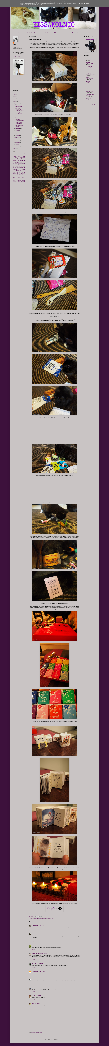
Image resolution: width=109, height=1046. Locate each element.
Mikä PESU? (75, 32)
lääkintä (23, 170)
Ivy (15, 167)
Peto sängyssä (89, 90)
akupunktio (20, 153)
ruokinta (19, 176)
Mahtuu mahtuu (18, 117)
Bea (24, 156)
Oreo (19, 173)
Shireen (19, 177)
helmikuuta (17, 144)
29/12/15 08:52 (40, 963)
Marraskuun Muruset (36, 953)
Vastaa (33, 929)
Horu (14, 167)
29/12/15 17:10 (38, 995)
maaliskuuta (17, 142)
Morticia (23, 172)
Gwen (14, 164)
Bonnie (14, 158)
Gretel (23, 163)
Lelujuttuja (88, 82)
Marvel (18, 172)
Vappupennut (15, 181)
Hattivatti (20, 166)
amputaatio (15, 155)
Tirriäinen (14, 180)
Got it (87, 3)
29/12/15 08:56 (42, 971)
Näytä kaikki (94, 104)
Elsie (18, 160)
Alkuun (13, 32)
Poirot (14, 174)
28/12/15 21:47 (37, 933)
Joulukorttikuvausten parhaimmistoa (19, 123)
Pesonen (87, 77)
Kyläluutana (17, 104)
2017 (15, 98)
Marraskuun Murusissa (34, 41)
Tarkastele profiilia (16, 56)
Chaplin (37, 918)
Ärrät (14, 182)
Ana (33, 978)
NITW (17, 173)
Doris (14, 160)
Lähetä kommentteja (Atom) (36, 1032)
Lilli (50, 918)
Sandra (33, 1003)
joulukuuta (17, 103)
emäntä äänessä (45, 918)
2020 (15, 92)
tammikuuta (17, 146)
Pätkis (20, 174)
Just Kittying (88, 71)
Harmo (14, 166)
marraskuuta (17, 128)
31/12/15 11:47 (38, 1003)
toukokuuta (17, 139)
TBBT (23, 177)
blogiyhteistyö (22, 157)
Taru (33, 933)
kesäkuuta (17, 137)
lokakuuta (17, 130)
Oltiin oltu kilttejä (18, 106)
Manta (14, 172)
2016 (15, 99)
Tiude (33, 945)
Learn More (82, 3)
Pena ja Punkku (35, 971)
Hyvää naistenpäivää (89, 78)
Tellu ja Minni (35, 925)
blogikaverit (33, 918)
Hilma (24, 166)
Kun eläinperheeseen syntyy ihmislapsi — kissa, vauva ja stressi (90, 100)
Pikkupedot (88, 85)
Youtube (53, 918)
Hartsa (17, 166)
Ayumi (19, 156)
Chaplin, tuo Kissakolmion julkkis (19, 120)
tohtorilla (19, 180)
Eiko (16, 160)
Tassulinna (88, 62)
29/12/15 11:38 (37, 987)
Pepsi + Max (34, 963)
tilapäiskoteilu (17, 179)
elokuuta (17, 133)
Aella (17, 153)
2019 (15, 94)
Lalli (48, 918)
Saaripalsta (88, 58)
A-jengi (14, 153)
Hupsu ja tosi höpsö (90, 94)
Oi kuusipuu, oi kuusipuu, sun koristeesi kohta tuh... (19, 109)
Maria (33, 987)
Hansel (23, 164)
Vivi (19, 181)
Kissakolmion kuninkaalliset (25, 32)
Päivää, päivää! (88, 95)
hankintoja (18, 164)
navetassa (14, 173)
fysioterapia (20, 163)
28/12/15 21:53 (38, 945)
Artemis (23, 155)
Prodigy (17, 174)
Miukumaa (88, 81)
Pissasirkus (88, 98)
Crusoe (40, 918)
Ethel (19, 162)
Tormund (23, 180)
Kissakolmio (16, 43)
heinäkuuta (17, 135)
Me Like (33, 995)
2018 (15, 96)
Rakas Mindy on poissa (90, 91)
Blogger (62, 1039)
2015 (15, 101)
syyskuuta (17, 132)
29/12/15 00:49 (44, 953)
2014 (15, 148)
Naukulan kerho (89, 66)
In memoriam (66, 32)
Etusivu (54, 1030)
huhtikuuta (17, 140)
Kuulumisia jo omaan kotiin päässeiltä (19, 113)
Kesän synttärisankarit (90, 86)
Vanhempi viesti (77, 1030)
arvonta (14, 156)
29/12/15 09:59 (37, 978)
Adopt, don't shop (38, 32)
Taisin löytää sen (89, 59)
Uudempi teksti (32, 1030)
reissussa (14, 176)
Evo (20, 162)
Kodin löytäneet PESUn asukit (52, 32)
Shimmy (14, 177)
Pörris (23, 174)
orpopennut (23, 173)
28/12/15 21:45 (41, 925)
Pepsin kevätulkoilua (89, 63)
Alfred (23, 153)
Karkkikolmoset (19, 167)
